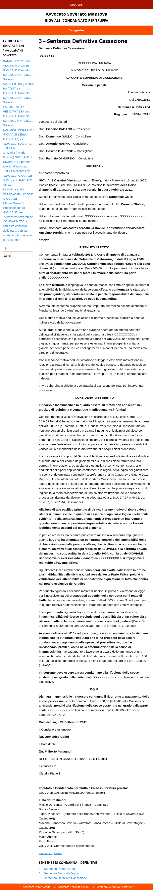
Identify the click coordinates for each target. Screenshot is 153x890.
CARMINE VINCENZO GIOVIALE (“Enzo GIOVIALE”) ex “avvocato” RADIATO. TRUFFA (18, 139)
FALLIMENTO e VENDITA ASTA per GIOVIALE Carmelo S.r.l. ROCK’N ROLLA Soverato (17, 116)
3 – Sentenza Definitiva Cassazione (83, 41)
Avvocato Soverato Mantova (76, 14)
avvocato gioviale (50, 853)
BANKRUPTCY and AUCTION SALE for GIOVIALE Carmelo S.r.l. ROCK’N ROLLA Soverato (17, 70)
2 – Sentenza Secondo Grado (59, 873)
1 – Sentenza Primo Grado (57, 868)
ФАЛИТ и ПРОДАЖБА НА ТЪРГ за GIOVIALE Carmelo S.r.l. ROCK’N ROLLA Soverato (18, 93)
